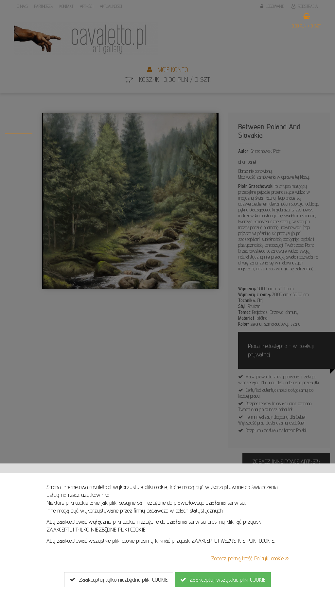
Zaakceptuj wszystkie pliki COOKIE (222, 580)
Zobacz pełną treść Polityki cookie (250, 558)
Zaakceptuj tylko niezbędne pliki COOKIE (119, 580)
